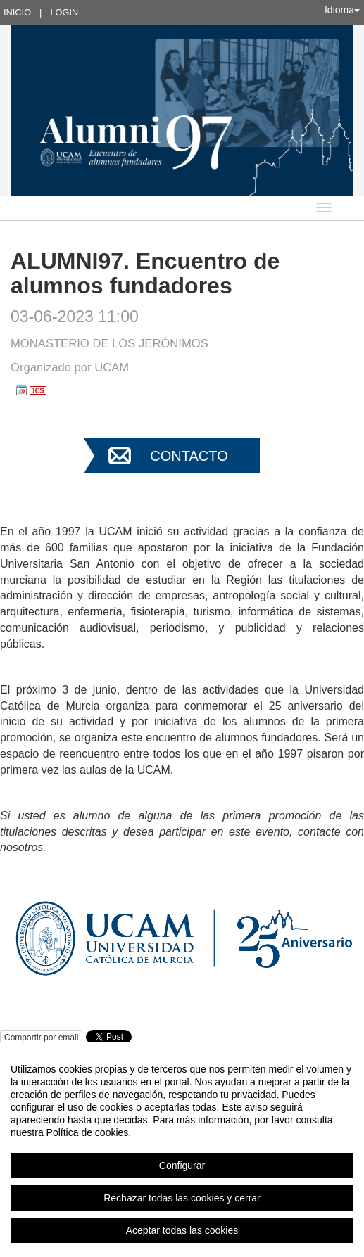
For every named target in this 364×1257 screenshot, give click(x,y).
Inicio (17, 12)
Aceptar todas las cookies (182, 1230)
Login (64, 12)
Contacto (188, 456)
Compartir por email (41, 1037)
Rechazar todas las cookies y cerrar (182, 1198)
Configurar (182, 1165)
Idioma (342, 9)
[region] (182, 1149)
